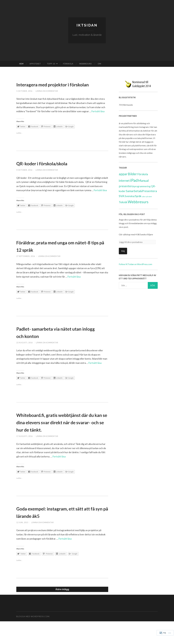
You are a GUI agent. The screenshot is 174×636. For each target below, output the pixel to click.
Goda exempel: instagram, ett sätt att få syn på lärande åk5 (62, 526)
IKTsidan (87, 25)
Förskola (68, 64)
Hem (21, 64)
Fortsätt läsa (98, 118)
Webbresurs (85, 64)
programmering (142, 186)
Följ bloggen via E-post (132, 214)
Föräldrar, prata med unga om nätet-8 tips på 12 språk (56, 253)
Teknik (123, 202)
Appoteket (35, 64)
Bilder (132, 174)
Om (99, 64)
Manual (143, 180)
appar (123, 174)
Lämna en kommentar (50, 98)
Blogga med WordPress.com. (33, 631)
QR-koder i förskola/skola (51, 170)
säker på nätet (147, 196)
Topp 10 (51, 64)
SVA (121, 196)
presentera (126, 186)
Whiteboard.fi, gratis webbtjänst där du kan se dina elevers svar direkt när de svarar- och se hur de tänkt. (60, 433)
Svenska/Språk (133, 196)
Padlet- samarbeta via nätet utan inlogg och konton (60, 339)
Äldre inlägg (62, 604)
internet (124, 180)
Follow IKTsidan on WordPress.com (135, 264)
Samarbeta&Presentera (141, 191)
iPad (134, 180)
